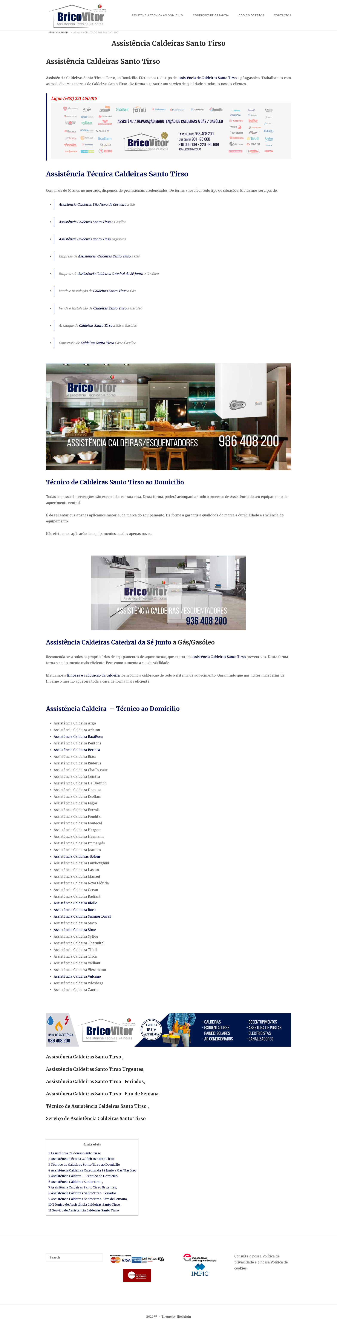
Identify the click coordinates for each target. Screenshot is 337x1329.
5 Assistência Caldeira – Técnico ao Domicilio (83, 1176)
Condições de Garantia (211, 15)
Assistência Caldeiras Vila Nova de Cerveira (92, 204)
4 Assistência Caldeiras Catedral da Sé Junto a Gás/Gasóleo (92, 1170)
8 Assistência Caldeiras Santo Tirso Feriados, (82, 1193)
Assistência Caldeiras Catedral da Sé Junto (110, 274)
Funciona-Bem (59, 32)
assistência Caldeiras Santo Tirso (219, 657)
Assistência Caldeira (76, 709)
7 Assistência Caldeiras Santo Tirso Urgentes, (82, 1187)
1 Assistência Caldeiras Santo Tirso (75, 1153)
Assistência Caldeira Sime (75, 930)
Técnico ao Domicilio (148, 709)
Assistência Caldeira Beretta (77, 750)
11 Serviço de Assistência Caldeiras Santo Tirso (83, 1210)
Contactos (282, 15)
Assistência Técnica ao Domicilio (157, 15)
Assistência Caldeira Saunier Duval (82, 916)
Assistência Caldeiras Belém (77, 856)
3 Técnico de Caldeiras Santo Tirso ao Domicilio (84, 1165)
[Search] (98, 1255)
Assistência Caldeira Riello (75, 903)
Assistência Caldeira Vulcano (77, 976)
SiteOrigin (183, 1316)
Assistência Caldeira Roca (75, 910)
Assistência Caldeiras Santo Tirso (85, 222)
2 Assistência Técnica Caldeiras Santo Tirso (81, 1159)
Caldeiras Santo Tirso (110, 291)
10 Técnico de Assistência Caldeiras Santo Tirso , (84, 1205)
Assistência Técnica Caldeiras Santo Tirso (117, 174)
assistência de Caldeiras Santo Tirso (207, 78)
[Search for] (74, 1257)
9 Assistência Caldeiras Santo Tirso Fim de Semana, (87, 1199)
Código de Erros (251, 15)
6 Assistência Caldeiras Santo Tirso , (75, 1182)
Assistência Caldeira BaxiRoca (78, 737)
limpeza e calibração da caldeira (93, 675)
